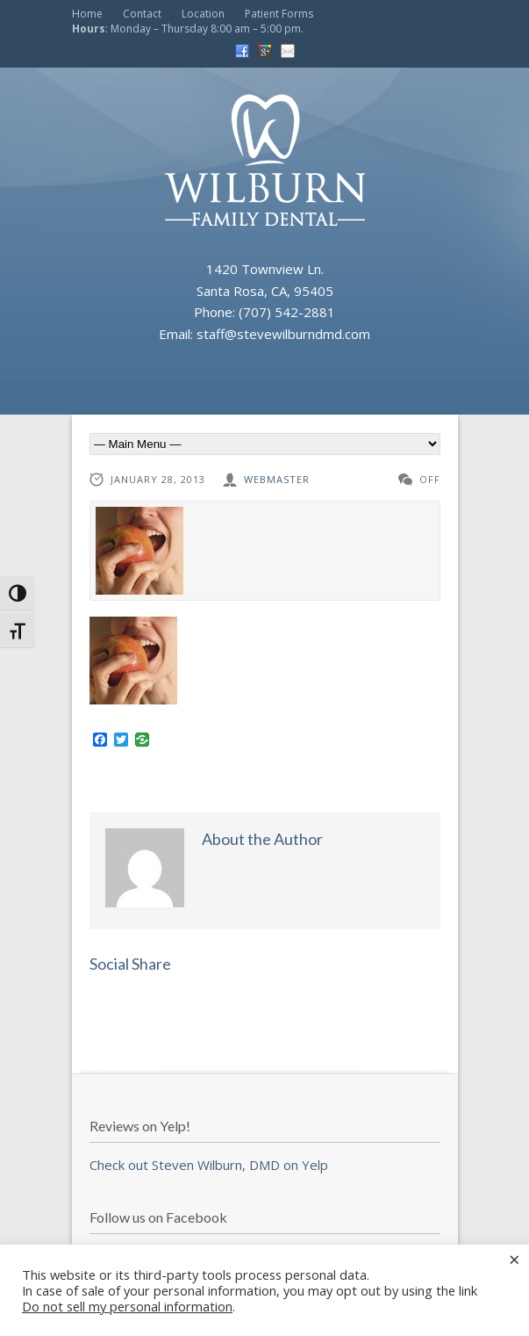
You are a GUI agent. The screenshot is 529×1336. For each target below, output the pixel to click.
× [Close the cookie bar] (514, 1258)
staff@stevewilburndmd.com (283, 334)
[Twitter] (121, 740)
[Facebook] (100, 740)
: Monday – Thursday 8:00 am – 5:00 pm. (188, 28)
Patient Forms (279, 13)
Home (87, 13)
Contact (142, 13)
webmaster (277, 479)
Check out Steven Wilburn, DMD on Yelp (208, 1165)
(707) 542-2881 (287, 312)
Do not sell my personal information (127, 1306)
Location (203, 13)
